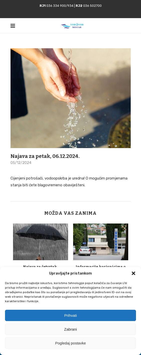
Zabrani (70, 329)
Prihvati (70, 315)
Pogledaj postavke (70, 343)
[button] (133, 273)
